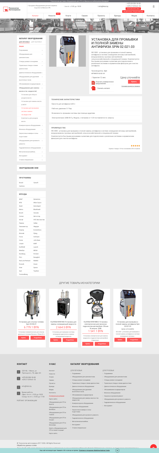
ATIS (20, 202)
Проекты (101, 16)
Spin (105, 71)
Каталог (35, 16)
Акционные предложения (133, 11)
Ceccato (36, 212)
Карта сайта (53, 398)
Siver (20, 267)
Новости (51, 16)
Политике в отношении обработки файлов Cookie (94, 450)
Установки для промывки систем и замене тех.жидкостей (30, 111)
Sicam (35, 263)
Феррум (36, 226)
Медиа (134, 16)
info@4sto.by (103, 6)
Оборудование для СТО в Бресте (57, 402)
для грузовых (34, 41)
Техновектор (23, 226)
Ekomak (21, 233)
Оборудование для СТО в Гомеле (57, 413)
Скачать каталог (103, 88)
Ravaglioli (36, 257)
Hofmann (36, 236)
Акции (21, 46)
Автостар (36, 216)
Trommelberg (23, 274)
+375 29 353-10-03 (133, 4)
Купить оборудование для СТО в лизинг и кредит (58, 428)
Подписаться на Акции (56, 395)
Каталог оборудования (30, 38)
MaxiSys (21, 250)
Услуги (68, 16)
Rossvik (21, 263)
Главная (21, 30)
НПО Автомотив (39, 219)
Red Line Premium (24, 260)
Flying (35, 233)
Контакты (151, 16)
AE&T (21, 199)
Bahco (21, 209)
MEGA (35, 250)
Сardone (21, 186)
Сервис (85, 16)
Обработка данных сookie (27, 445)
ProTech (36, 253)
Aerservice (36, 199)
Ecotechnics (37, 229)
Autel (20, 205)
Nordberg (22, 253)
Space (35, 267)
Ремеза (21, 222)
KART (35, 243)
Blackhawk (36, 209)
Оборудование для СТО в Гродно (57, 418)
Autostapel (37, 205)
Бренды (117, 16)
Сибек (35, 222)
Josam (21, 243)
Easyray (21, 229)
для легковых (23, 41)
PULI (20, 257)
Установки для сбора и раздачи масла (29, 95)
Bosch (21, 182)
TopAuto (36, 270)
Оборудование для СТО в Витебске (57, 408)
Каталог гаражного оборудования (41, 30)
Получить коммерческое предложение (102, 82)
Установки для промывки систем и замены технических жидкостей (47, 32)
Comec (21, 216)
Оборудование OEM (28, 168)
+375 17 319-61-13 (133, 6)
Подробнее (38, 337)
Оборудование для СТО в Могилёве (57, 423)
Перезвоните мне (133, 8)
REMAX (35, 260)
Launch (35, 246)
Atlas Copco (37, 202)
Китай (21, 219)
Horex (21, 240)
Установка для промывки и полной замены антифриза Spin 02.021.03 (128, 324)
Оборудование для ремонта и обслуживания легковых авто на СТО (83, 30)
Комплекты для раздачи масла (29, 119)
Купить (134, 82)
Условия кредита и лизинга (130, 86)
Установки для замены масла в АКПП (31, 102)
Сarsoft (35, 182)
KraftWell (22, 246)
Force (21, 236)
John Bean (36, 240)
